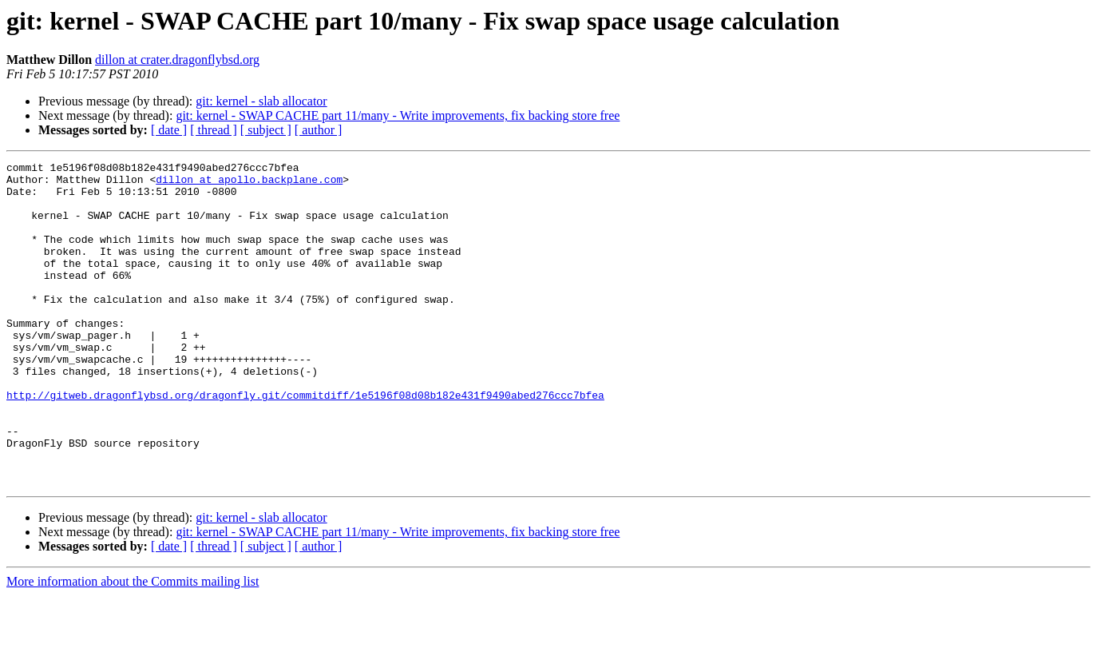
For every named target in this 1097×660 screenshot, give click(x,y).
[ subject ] (265, 130)
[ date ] (169, 130)
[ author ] (319, 130)
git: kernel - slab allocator (261, 101)
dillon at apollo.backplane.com (249, 184)
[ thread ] (213, 130)
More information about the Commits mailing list (132, 646)
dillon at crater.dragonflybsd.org (177, 59)
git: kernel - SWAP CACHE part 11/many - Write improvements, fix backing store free (398, 115)
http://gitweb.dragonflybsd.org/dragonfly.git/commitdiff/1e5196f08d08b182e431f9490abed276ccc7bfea (305, 442)
